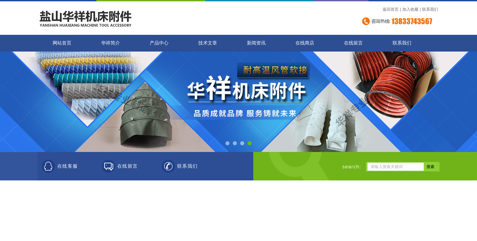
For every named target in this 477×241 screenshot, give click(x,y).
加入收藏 (410, 9)
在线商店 (304, 43)
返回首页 (391, 9)
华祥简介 (110, 43)
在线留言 (353, 43)
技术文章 (207, 43)
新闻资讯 (256, 43)
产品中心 (159, 43)
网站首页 (62, 43)
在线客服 (67, 166)
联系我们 (430, 9)
